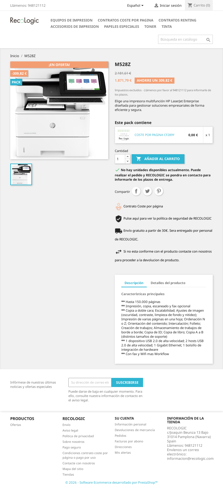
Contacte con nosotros (79, 463)
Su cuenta (124, 418)
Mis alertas (123, 452)
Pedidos (120, 435)
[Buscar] (185, 39)
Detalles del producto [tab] (168, 283)
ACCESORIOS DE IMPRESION (75, 26)
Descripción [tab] (134, 283)
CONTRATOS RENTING (177, 20)
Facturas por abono (129, 441)
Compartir (136, 191)
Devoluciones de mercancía (135, 430)
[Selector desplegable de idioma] (136, 5)
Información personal (130, 424)
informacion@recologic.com (190, 458)
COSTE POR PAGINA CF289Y (154, 135)
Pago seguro (72, 447)
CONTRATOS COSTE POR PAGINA (125, 20)
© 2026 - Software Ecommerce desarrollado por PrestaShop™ (111, 482)
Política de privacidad (78, 436)
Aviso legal (70, 430)
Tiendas (68, 474)
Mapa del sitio (73, 469)
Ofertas (15, 425)
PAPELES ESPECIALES (121, 26)
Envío (66, 425)
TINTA (167, 26)
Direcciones (123, 447)
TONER (150, 26)
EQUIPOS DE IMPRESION (72, 20)
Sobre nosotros (73, 442)
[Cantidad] (120, 159)
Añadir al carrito (158, 159)
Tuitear (147, 191)
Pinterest (158, 191)
